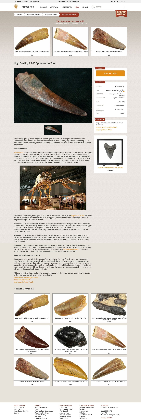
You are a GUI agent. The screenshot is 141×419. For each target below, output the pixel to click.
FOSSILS (43, 7)
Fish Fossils (64, 411)
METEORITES (67, 7)
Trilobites (63, 407)
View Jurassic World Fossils (23, 282)
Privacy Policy (40, 415)
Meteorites (84, 411)
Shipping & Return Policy (104, 130)
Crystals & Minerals (87, 405)
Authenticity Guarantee (44, 411)
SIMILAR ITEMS (110, 73)
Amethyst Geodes (86, 415)
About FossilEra (41, 407)
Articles (38, 417)
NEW (77, 7)
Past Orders (18, 409)
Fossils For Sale (65, 405)
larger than (77, 216)
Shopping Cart (19, 407)
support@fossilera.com (109, 407)
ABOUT (85, 7)
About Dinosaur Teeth (22, 280)
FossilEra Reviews (42, 413)
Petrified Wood (65, 417)
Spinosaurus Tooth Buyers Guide (26, 278)
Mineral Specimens (87, 407)
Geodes (82, 409)
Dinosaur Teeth (119, 109)
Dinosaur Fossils (119, 105)
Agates (82, 417)
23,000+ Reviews (69, 2)
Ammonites (64, 413)
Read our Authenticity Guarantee (106, 127)
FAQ (36, 409)
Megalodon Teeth (66, 409)
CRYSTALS (54, 7)
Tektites (82, 413)
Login (123, 2)
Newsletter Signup (21, 411)
